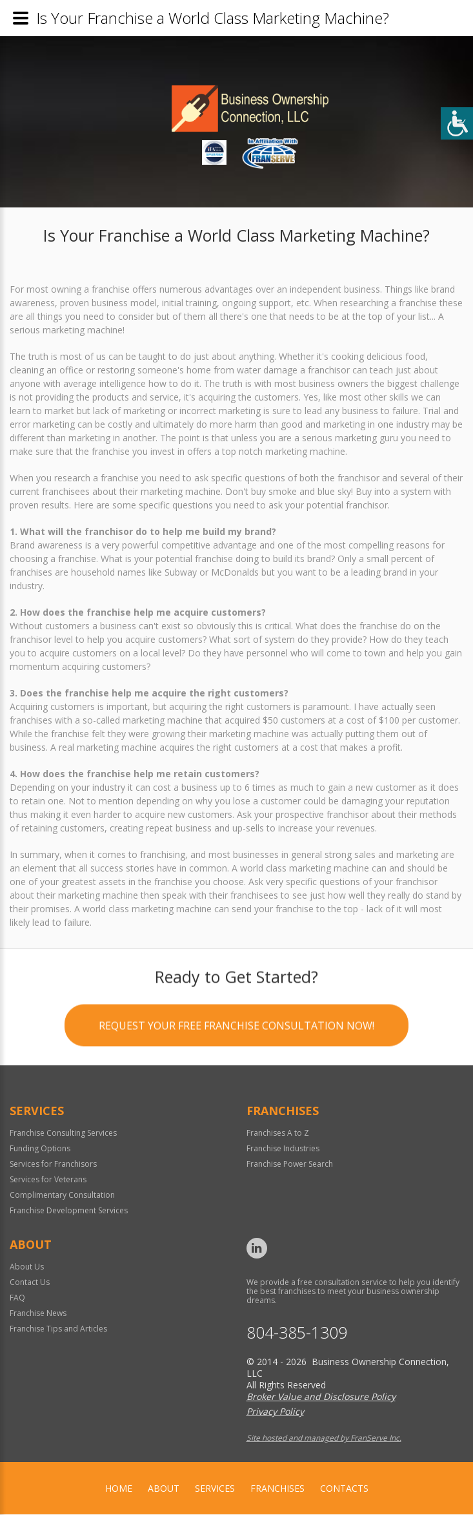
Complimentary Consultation (62, 1195)
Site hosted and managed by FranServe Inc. (324, 1438)
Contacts (344, 1489)
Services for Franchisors (53, 1164)
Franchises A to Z (278, 1133)
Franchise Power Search (290, 1164)
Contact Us (30, 1282)
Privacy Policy (275, 1412)
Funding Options (40, 1149)
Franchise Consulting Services (63, 1133)
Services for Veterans (48, 1180)
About (163, 1489)
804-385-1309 (297, 1333)
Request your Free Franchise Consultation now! (236, 1029)
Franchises (277, 1489)
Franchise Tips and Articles (58, 1329)
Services (215, 1489)
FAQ (17, 1298)
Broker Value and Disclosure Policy (321, 1397)
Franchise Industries (283, 1149)
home (118, 1489)
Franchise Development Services (69, 1211)
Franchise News (38, 1313)
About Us (27, 1267)
